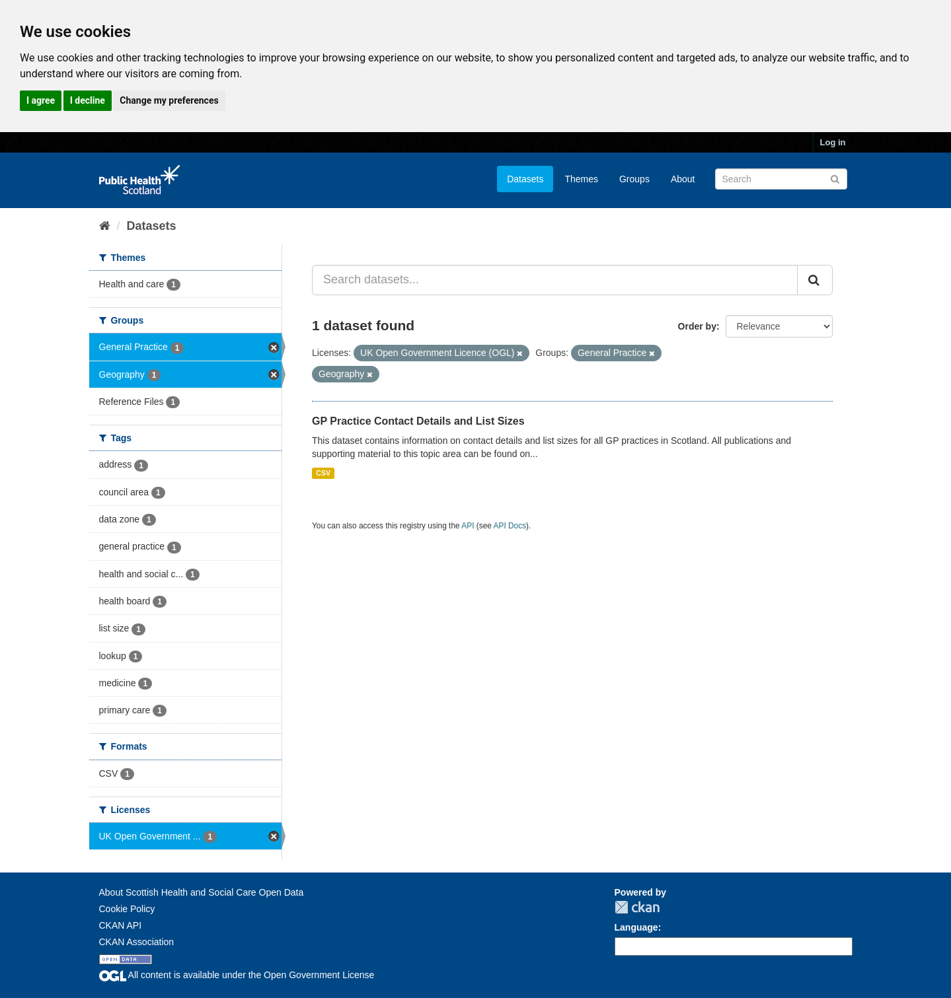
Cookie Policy (127, 909)
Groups (634, 179)
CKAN (637, 907)
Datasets (525, 179)
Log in (833, 142)
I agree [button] (40, 100)
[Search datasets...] (555, 280)
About (683, 179)
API (467, 525)
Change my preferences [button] (169, 100)
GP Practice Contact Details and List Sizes (418, 421)
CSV (323, 473)
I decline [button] (87, 100)
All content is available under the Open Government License (237, 975)
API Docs (510, 525)
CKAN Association (136, 942)
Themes (581, 179)
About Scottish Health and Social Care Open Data (201, 892)
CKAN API (120, 925)
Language (636, 927)
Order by (697, 326)
